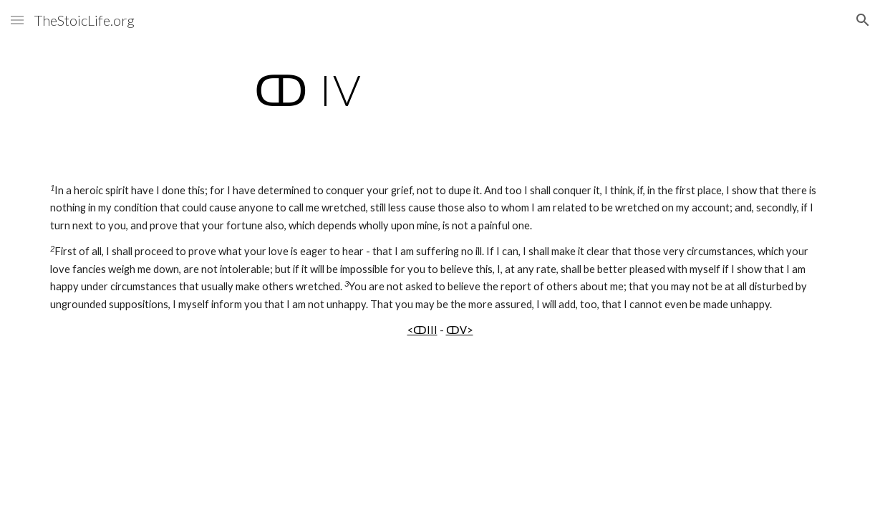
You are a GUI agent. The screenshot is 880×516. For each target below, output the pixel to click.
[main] (307, 89)
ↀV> (459, 330)
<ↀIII (422, 330)
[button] (17, 19)
